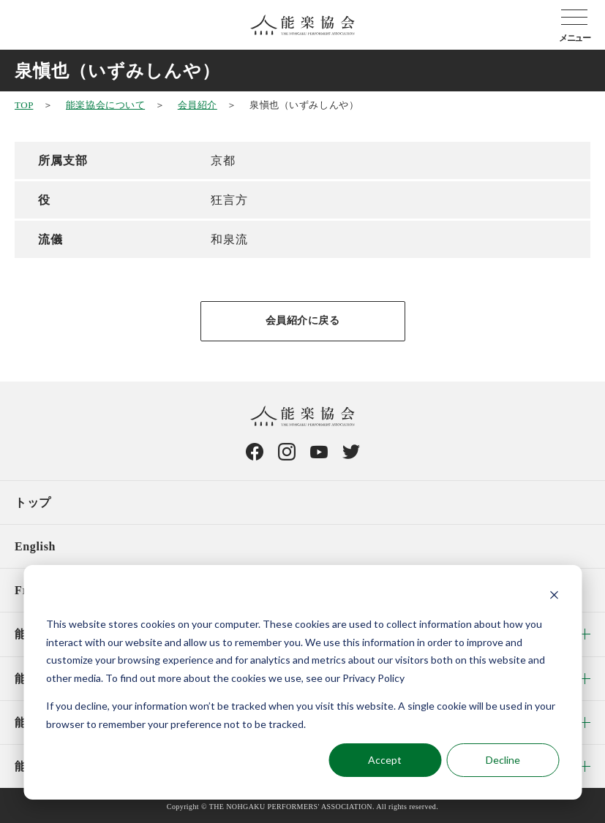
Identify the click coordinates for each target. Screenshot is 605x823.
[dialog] (302, 682)
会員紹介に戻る (303, 320)
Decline (503, 760)
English (35, 546)
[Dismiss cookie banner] (554, 597)
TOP (24, 104)
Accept (385, 760)
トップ (33, 502)
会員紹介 (197, 104)
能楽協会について (105, 104)
